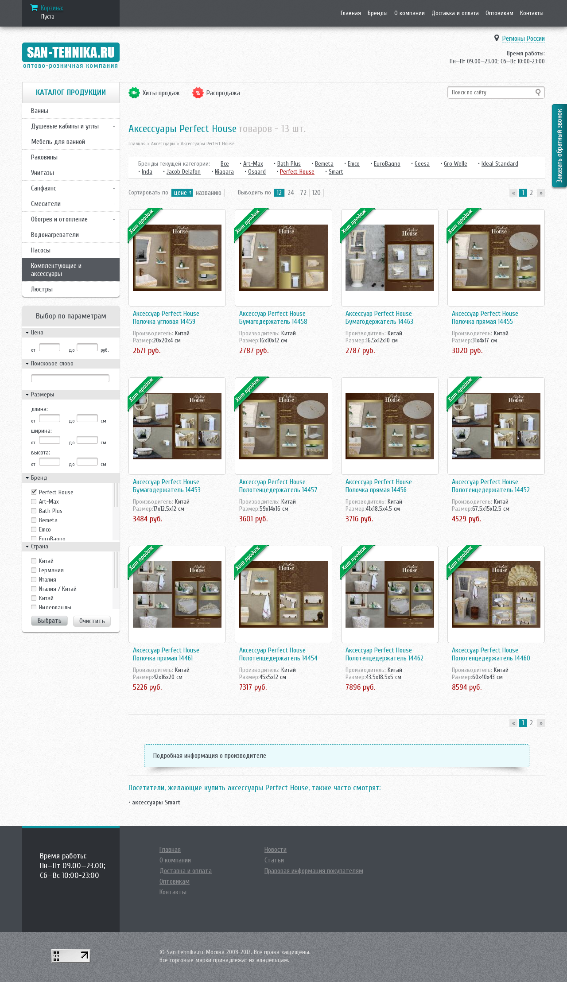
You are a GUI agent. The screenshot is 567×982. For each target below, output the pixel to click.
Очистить (92, 621)
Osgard (257, 171)
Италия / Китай (58, 589)
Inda (147, 171)
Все (225, 163)
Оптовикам (499, 13)
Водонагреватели (55, 235)
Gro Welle (455, 163)
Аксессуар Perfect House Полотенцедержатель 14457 (278, 486)
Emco (45, 529)
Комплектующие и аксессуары (56, 270)
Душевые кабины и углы (65, 126)
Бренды (378, 13)
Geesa (422, 163)
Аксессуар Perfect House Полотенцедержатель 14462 (384, 654)
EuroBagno (52, 539)
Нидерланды (55, 607)
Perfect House (56, 492)
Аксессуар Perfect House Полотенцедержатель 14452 (491, 486)
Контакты (532, 13)
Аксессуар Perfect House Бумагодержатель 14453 (167, 486)
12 (279, 193)
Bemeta (48, 520)
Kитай (46, 561)
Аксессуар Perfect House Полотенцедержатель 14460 (491, 654)
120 (316, 193)
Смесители (46, 204)
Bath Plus (50, 511)
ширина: (41, 431)
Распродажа (223, 93)
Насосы (40, 250)
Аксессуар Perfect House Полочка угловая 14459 (166, 318)
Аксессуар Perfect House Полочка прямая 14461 (166, 654)
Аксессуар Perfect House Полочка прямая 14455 (485, 318)
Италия (47, 579)
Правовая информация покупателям (313, 871)
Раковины (44, 157)
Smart (336, 171)
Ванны (39, 111)
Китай (46, 598)
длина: (39, 409)
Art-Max (49, 501)
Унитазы (42, 173)
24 (290, 193)
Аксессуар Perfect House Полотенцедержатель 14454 (278, 654)
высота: (40, 452)
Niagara (224, 171)
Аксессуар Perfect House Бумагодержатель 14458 (273, 318)
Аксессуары (163, 143)
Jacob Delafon (184, 171)
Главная (351, 13)
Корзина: (52, 8)
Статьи (274, 860)
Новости (275, 850)
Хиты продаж (161, 93)
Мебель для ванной (58, 142)
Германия (51, 570)
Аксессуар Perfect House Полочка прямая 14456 (379, 486)
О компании (409, 13)
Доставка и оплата (455, 13)
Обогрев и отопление (59, 219)
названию (208, 193)
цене (180, 193)
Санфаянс (43, 188)
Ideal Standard (500, 163)
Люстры (42, 289)
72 (303, 193)
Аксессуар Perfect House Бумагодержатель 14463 (379, 318)
